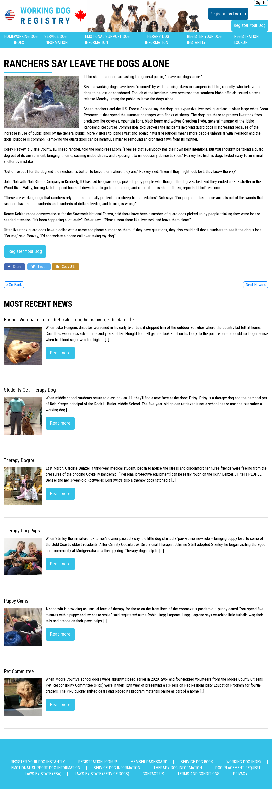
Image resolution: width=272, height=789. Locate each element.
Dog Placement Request (238, 767)
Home (9, 36)
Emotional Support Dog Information (45, 767)
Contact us (153, 773)
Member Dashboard (148, 761)
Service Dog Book (197, 761)
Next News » (256, 284)
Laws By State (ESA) (43, 773)
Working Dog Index (243, 761)
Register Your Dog (250, 25)
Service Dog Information (117, 767)
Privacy (240, 773)
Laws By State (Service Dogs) (102, 773)
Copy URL (65, 267)
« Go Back (14, 284)
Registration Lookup (228, 13)
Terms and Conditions (198, 773)
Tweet (39, 267)
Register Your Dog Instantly (38, 761)
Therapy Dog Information (177, 767)
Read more (60, 353)
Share (14, 267)
